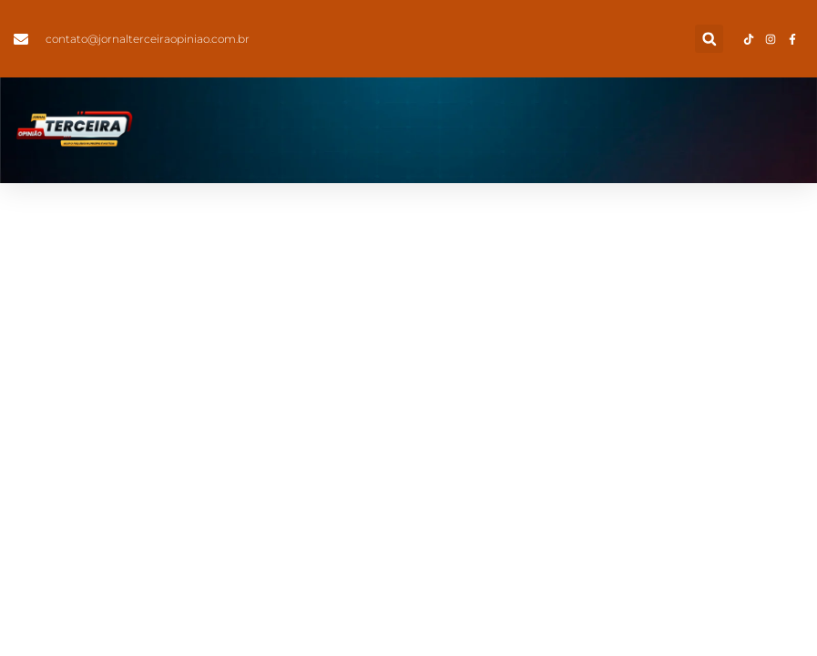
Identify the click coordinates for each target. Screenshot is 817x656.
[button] (709, 39)
